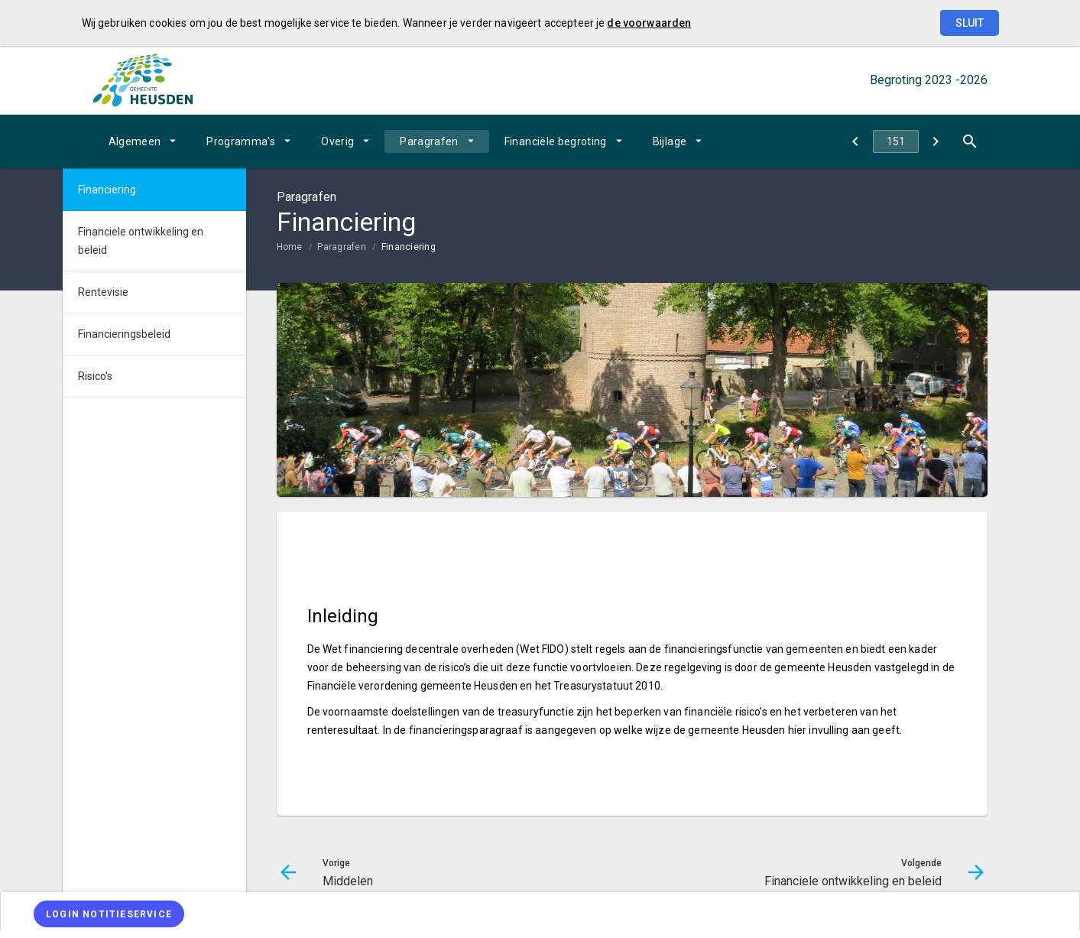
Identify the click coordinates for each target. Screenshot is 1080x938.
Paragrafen (429, 141)
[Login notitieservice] (108, 914)
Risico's (95, 376)
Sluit (969, 23)
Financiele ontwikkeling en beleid (140, 241)
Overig (337, 141)
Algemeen (135, 141)
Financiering (408, 247)
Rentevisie (103, 292)
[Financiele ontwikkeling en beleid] (936, 141)
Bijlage (669, 141)
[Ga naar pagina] (896, 141)
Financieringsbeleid (124, 334)
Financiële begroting (555, 141)
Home (290, 247)
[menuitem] (142, 141)
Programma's (240, 141)
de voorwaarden (649, 23)
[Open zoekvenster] (970, 141)
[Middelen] (855, 141)
